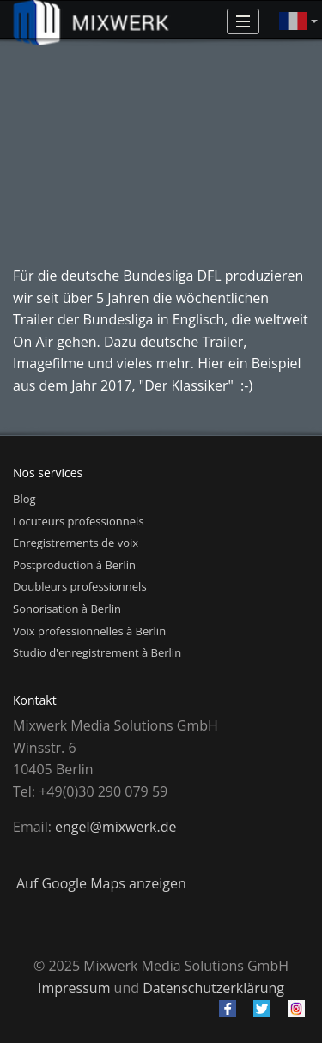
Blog (24, 498)
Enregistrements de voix (75, 542)
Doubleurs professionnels (80, 586)
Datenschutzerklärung (213, 988)
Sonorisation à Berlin (67, 608)
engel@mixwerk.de (115, 826)
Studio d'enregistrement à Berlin (97, 652)
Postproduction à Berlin (74, 565)
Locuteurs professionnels (78, 521)
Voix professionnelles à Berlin (89, 631)
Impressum (74, 988)
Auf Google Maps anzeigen (101, 883)
